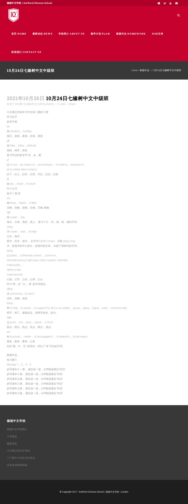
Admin (50, 104)
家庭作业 (144, 70)
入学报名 (12, 436)
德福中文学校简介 (17, 429)
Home (134, 70)
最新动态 (12, 443)
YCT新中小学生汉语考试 (21, 457)
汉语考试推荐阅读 (17, 465)
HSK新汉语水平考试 (18, 450)
